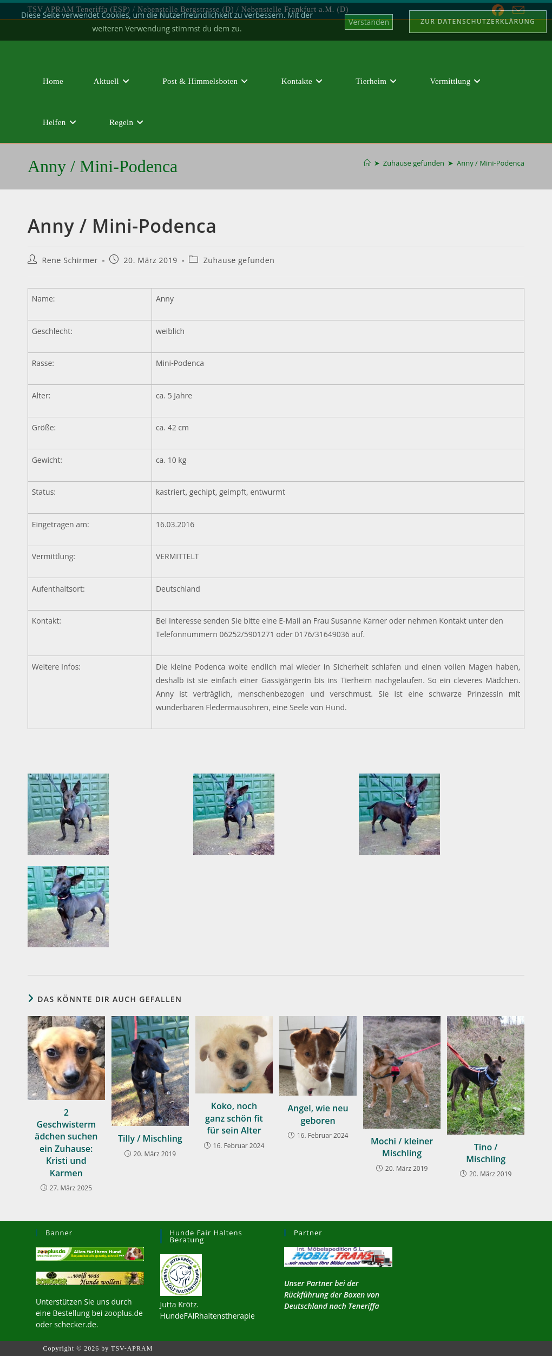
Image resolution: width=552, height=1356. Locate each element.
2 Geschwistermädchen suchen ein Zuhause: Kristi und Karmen (66, 1142)
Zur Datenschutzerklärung (477, 21)
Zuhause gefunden (239, 260)
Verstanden (369, 22)
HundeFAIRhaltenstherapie (207, 1316)
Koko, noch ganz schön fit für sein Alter (234, 1118)
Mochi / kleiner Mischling (402, 1147)
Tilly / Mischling (150, 1138)
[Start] (367, 163)
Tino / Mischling (485, 1153)
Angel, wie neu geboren (317, 1114)
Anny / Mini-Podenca (490, 163)
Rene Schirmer (70, 260)
